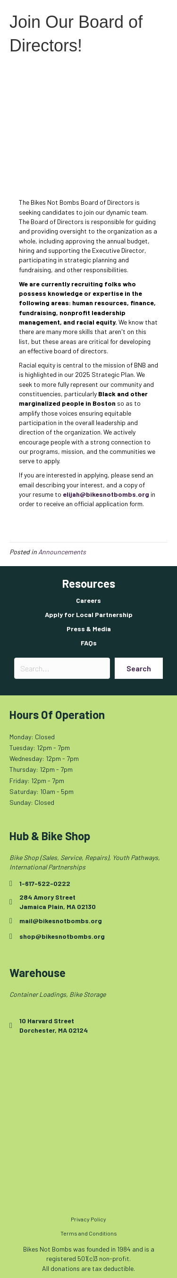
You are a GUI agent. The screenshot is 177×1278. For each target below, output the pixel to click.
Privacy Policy (88, 1219)
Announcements (62, 552)
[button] (139, 668)
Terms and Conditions (88, 1233)
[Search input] (62, 668)
